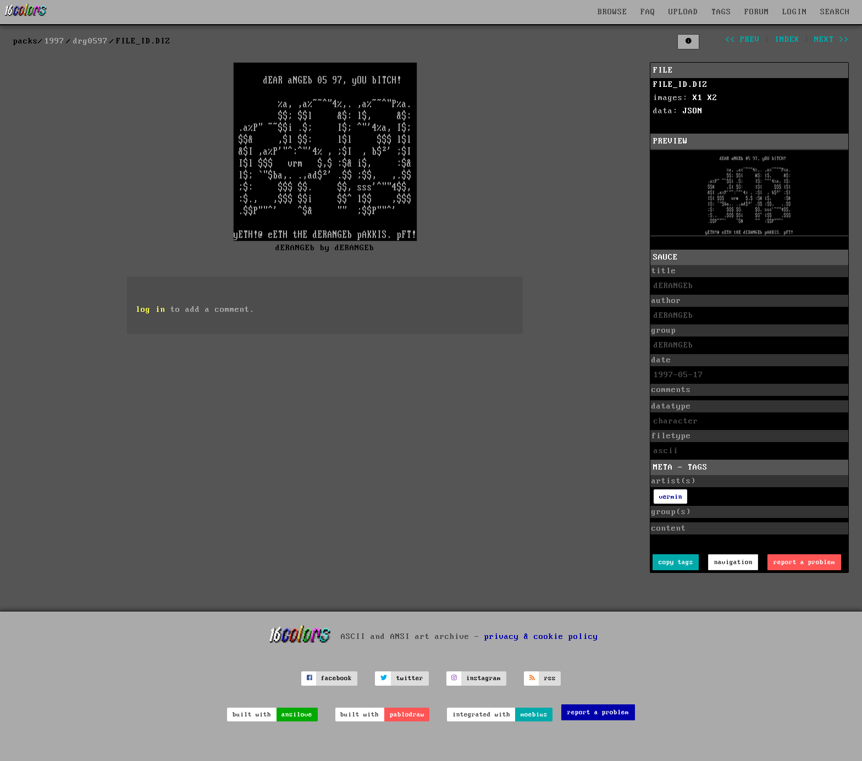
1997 (54, 41)
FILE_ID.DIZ (680, 84)
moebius (534, 714)
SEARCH (835, 12)
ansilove (296, 714)
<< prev (742, 39)
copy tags (676, 562)
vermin (670, 496)
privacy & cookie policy (541, 636)
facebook (336, 678)
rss (550, 678)
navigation (733, 562)
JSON (693, 111)
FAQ (647, 12)
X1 (698, 97)
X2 (712, 97)
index (787, 39)
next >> (831, 39)
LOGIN (794, 12)
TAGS (721, 12)
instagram (483, 678)
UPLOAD (683, 12)
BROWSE (612, 12)
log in (150, 309)
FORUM (756, 12)
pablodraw (407, 714)
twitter (409, 678)
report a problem (804, 562)
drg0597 (90, 41)
